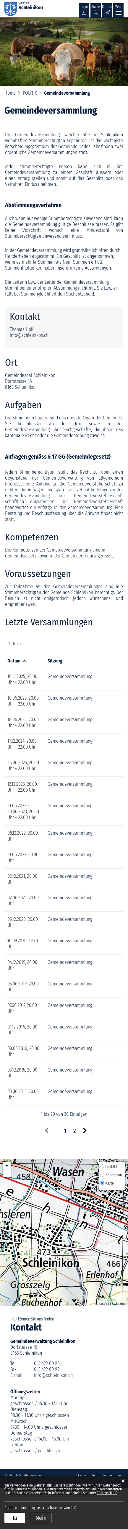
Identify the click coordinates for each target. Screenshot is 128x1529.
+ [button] (7, 1206)
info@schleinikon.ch (29, 335)
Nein (41, 1517)
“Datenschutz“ (107, 1493)
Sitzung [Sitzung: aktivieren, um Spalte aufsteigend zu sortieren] (44, 661)
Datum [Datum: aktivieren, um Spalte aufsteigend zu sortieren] (13, 661)
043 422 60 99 (47, 1410)
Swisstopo (119, 1345)
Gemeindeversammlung (59, 676)
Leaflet (104, 1345)
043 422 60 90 (47, 1404)
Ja (15, 1517)
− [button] (7, 1214)
